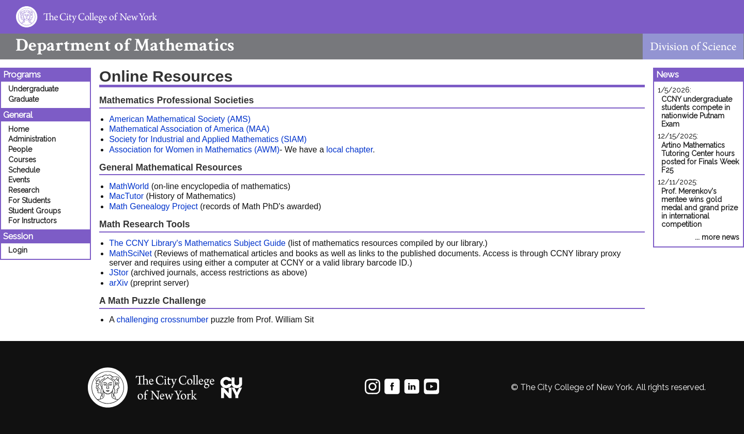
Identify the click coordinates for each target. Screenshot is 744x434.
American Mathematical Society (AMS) (180, 119)
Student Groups (34, 211)
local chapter (349, 149)
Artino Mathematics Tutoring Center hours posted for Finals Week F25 (700, 157)
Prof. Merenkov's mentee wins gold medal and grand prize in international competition (699, 207)
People (20, 149)
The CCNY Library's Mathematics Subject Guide (197, 243)
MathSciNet (130, 253)
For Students (29, 200)
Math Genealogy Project (153, 206)
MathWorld (129, 186)
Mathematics (117, 45)
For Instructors (32, 220)
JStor (118, 272)
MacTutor (126, 196)
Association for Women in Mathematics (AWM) (194, 149)
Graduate (23, 99)
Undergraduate (33, 89)
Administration (32, 139)
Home (18, 129)
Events (19, 180)
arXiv (118, 282)
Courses (22, 160)
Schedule (24, 170)
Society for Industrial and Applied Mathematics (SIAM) (207, 139)
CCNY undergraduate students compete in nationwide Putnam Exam (696, 111)
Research (23, 190)
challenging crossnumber (162, 319)
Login (17, 250)
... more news (717, 237)
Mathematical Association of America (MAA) (189, 129)
